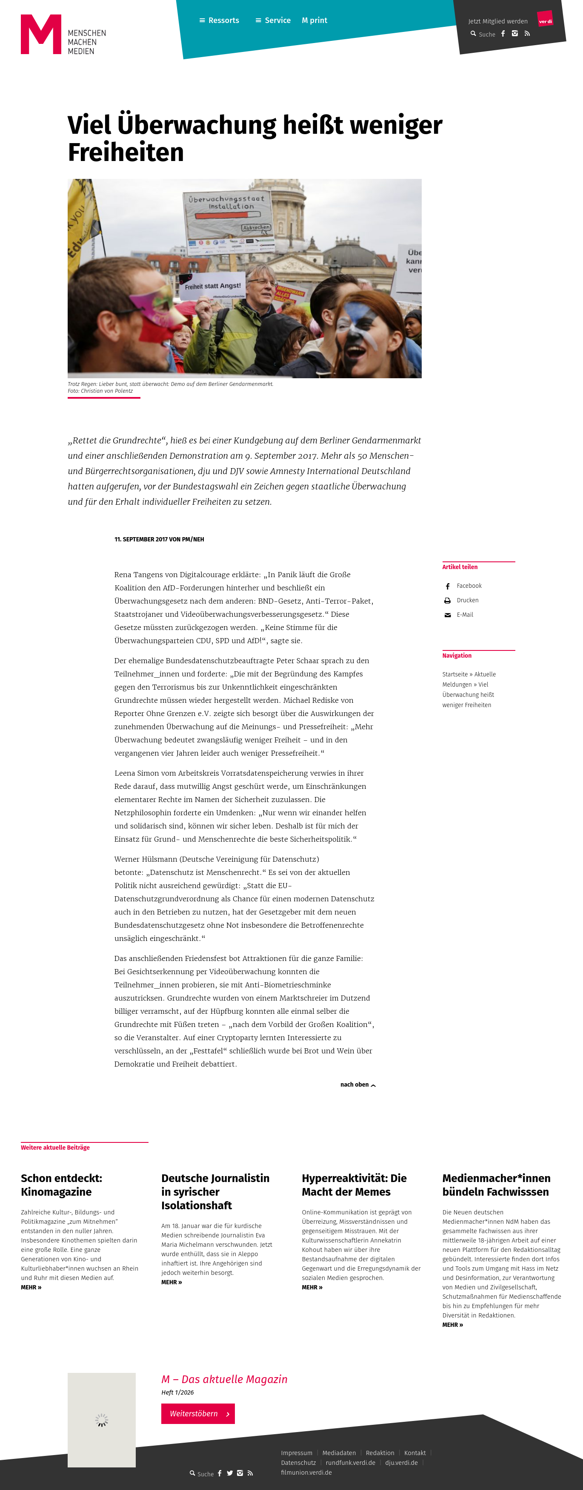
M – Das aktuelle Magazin (224, 1379)
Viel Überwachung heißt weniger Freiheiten (468, 695)
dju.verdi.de (401, 1463)
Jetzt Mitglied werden (498, 21)
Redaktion (380, 1453)
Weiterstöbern (194, 1413)
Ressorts (224, 20)
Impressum (296, 1453)
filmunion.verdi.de (306, 1472)
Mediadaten (339, 1453)
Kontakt (415, 1453)
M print (314, 20)
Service (278, 20)
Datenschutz (298, 1463)
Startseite (455, 674)
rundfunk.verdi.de (351, 1463)
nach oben (354, 1084)
